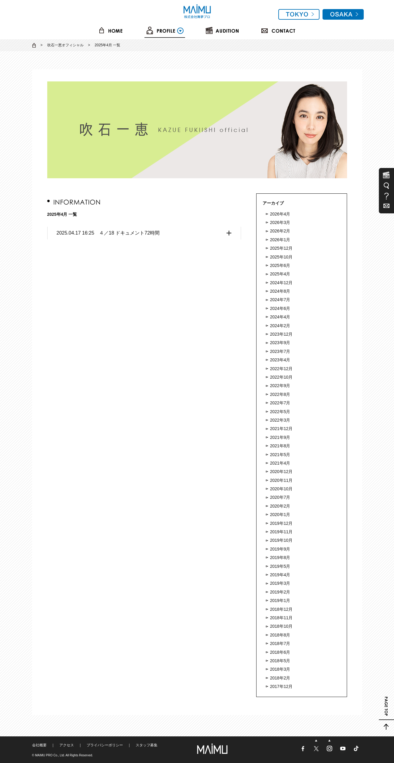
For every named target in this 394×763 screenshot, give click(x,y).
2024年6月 (280, 308)
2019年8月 (280, 557)
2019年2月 (280, 592)
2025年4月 (280, 273)
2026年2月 (280, 231)
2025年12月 (281, 248)
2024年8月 (280, 291)
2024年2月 (280, 325)
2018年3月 (280, 669)
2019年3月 (280, 583)
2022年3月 (280, 420)
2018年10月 (281, 626)
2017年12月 (281, 686)
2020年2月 (280, 506)
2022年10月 (281, 377)
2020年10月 (281, 488)
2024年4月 (280, 316)
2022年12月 (281, 368)
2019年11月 (281, 531)
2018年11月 (281, 617)
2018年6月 (280, 652)
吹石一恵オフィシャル (65, 45)
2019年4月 (280, 574)
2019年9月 (280, 549)
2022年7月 (280, 402)
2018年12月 (281, 609)
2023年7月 (280, 351)
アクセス (66, 745)
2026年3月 (280, 222)
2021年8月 (280, 445)
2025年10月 (281, 257)
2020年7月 (280, 497)
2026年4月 (280, 214)
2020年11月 (281, 480)
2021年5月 (280, 454)
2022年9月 (280, 385)
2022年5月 (280, 411)
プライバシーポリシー (105, 745)
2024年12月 (281, 282)
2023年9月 (280, 342)
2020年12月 (281, 471)
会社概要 (39, 745)
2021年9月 (280, 437)
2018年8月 (280, 635)
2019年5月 (280, 566)
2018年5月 (280, 660)
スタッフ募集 (146, 745)
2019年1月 (280, 600)
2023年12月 (281, 334)
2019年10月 (281, 540)
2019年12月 (281, 523)
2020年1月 (280, 514)
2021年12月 (281, 428)
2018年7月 (280, 643)
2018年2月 (280, 678)
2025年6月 (280, 265)
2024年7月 (280, 299)
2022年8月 (280, 394)
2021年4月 (280, 463)
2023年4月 (280, 359)
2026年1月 (280, 239)
